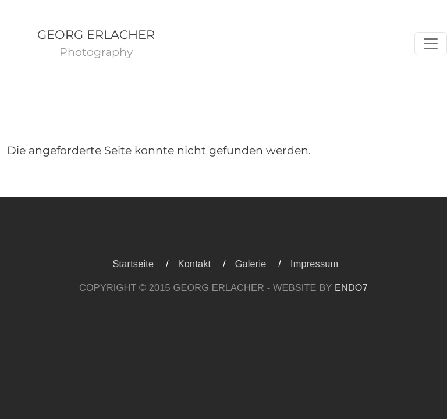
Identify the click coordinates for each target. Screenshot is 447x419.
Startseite (133, 263)
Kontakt (194, 263)
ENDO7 (351, 287)
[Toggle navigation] (430, 43)
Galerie (251, 263)
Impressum (314, 263)
